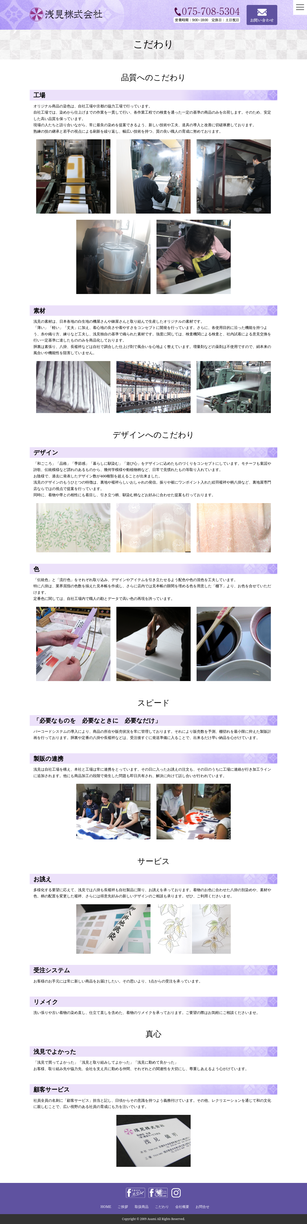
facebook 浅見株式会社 (135, 1193)
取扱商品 (142, 1206)
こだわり (162, 1206)
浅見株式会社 (73, 14)
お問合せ (202, 1206)
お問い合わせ (262, 15)
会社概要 (182, 1206)
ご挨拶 (123, 1206)
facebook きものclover (158, 1193)
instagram (176, 1193)
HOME (106, 1206)
